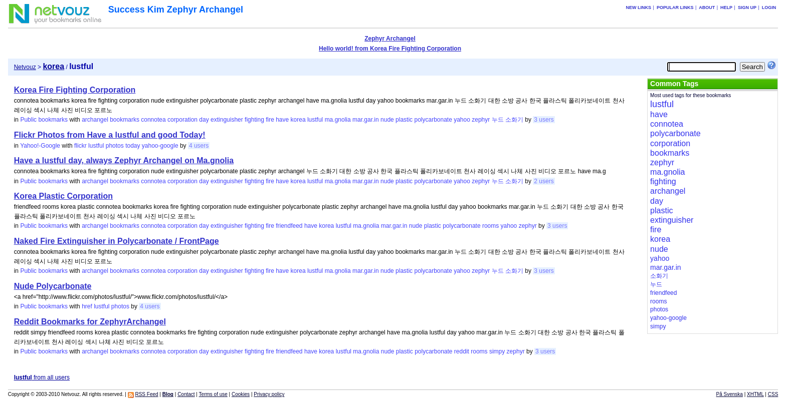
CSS (773, 394)
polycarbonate (433, 119)
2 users (543, 181)
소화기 (514, 119)
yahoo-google (160, 145)
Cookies (241, 394)
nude (387, 119)
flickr (80, 145)
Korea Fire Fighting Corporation (75, 90)
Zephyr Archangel (390, 38)
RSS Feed (146, 394)
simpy (497, 351)
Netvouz (25, 67)
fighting (254, 119)
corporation (182, 119)
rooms (490, 225)
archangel (95, 119)
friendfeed (289, 225)
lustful (315, 119)
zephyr (481, 119)
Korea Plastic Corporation (63, 196)
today (132, 145)
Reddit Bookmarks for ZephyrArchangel (90, 321)
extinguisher (227, 119)
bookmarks (124, 119)
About (707, 7)
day (204, 119)
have (282, 119)
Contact (185, 394)
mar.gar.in (365, 119)
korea (298, 119)
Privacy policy (269, 394)
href (87, 306)
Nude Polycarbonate (53, 286)
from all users (42, 377)
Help (726, 7)
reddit (461, 351)
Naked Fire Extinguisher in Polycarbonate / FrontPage (116, 241)
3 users (543, 119)
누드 (498, 119)
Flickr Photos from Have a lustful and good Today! (110, 135)
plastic (404, 119)
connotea (153, 119)
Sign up (747, 7)
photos (115, 145)
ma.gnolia (338, 119)
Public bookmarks (44, 119)
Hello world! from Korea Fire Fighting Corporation (390, 48)
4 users (199, 145)
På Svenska (729, 394)
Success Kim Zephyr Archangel (175, 10)
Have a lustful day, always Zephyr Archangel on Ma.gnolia (124, 160)
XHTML (755, 394)
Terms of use (213, 394)
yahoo (462, 119)
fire (270, 119)
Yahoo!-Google (40, 145)
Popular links (675, 7)
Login (769, 7)
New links (639, 7)
